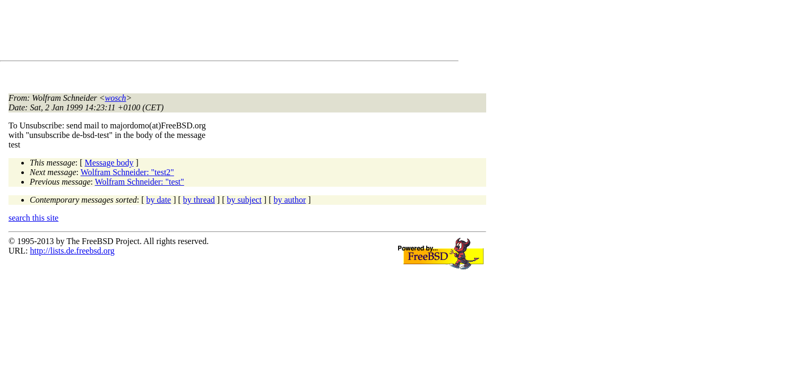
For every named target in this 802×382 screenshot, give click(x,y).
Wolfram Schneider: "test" (139, 181)
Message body (109, 162)
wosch (115, 97)
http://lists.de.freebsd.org (72, 250)
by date (158, 199)
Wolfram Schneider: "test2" (127, 172)
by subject (244, 199)
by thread (199, 199)
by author (289, 199)
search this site (33, 217)
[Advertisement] (201, 32)
